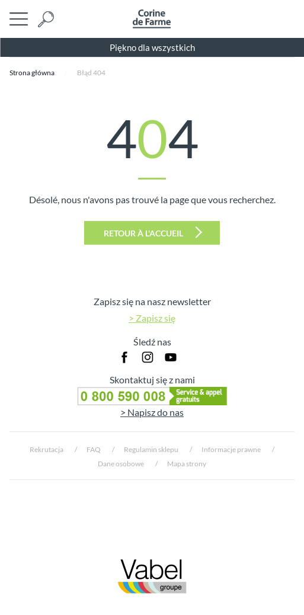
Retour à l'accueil (153, 232)
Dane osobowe (121, 463)
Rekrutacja (46, 449)
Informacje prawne (231, 449)
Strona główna (32, 72)
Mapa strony (186, 463)
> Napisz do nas (152, 412)
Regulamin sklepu (151, 449)
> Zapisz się (152, 317)
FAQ (94, 449)
